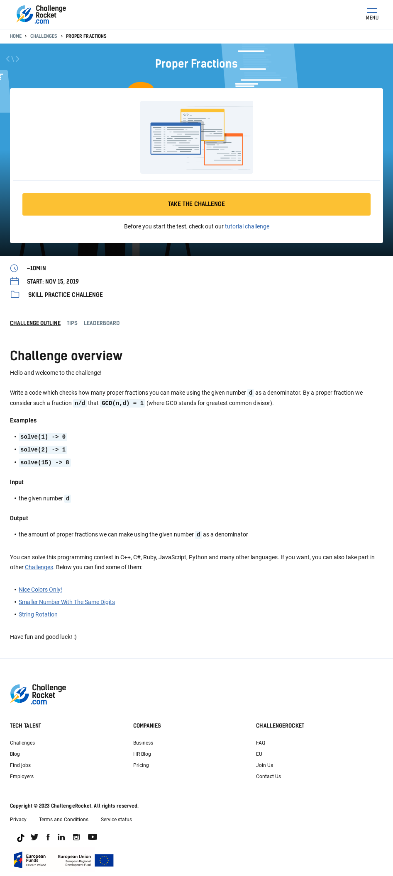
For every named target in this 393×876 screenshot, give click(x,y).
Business (143, 740)
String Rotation (38, 611)
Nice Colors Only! (40, 586)
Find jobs (20, 762)
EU (259, 751)
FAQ (260, 740)
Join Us (264, 762)
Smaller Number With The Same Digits (67, 599)
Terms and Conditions (63, 817)
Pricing (141, 762)
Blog (15, 751)
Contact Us (268, 774)
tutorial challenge (247, 226)
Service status (116, 817)
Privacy (18, 817)
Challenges (44, 36)
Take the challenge (196, 204)
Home (16, 36)
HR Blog (142, 751)
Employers (22, 774)
